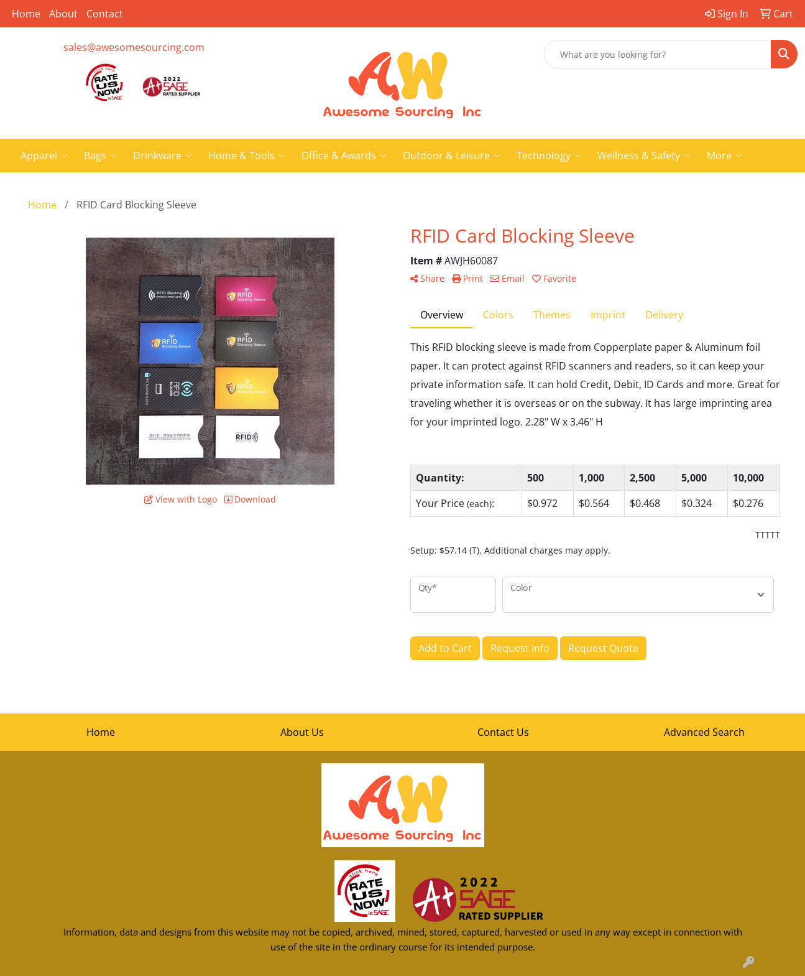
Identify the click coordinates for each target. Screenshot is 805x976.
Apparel (44, 155)
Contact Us (503, 732)
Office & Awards (344, 155)
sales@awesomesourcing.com (134, 47)
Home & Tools (246, 155)
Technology (549, 155)
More (724, 155)
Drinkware (162, 155)
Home (26, 14)
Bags (100, 155)
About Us (302, 732)
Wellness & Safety (644, 155)
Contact (104, 14)
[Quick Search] (657, 54)
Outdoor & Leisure (451, 155)
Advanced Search (704, 732)
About (63, 14)
